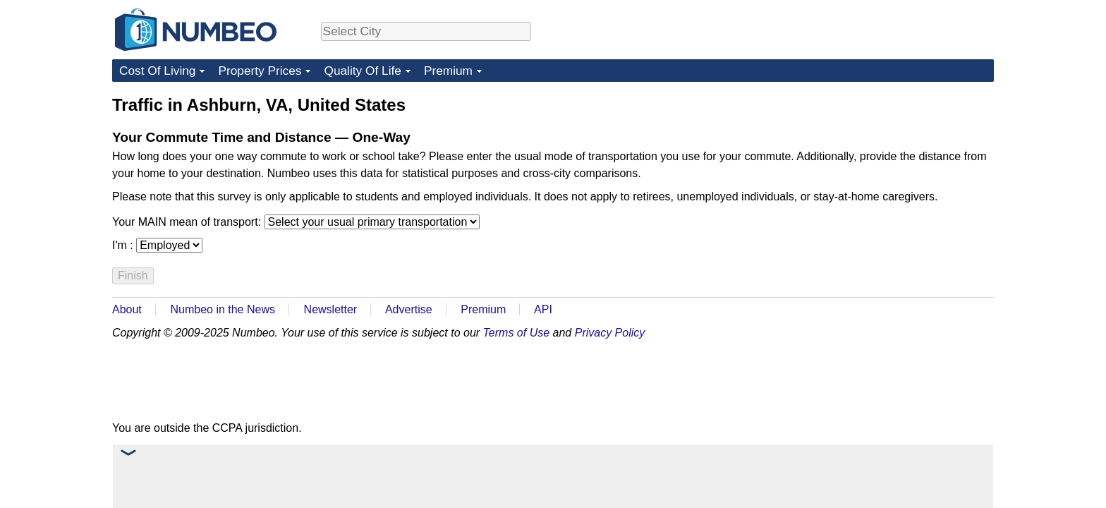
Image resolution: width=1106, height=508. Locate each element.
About (127, 309)
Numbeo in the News (222, 309)
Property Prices (259, 71)
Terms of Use (516, 333)
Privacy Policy (610, 333)
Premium (448, 71)
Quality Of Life (362, 71)
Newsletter (331, 309)
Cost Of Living (157, 71)
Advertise (408, 309)
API (543, 309)
